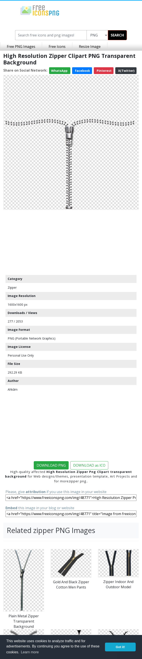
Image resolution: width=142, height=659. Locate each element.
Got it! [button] (120, 647)
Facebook (82, 71)
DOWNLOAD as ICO (89, 465)
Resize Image (90, 46)
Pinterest (104, 71)
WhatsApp (59, 71)
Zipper (12, 287)
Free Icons (57, 46)
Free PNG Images (21, 46)
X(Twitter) (126, 71)
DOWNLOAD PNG (51, 465)
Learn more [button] (30, 652)
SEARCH (117, 35)
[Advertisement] (71, 242)
